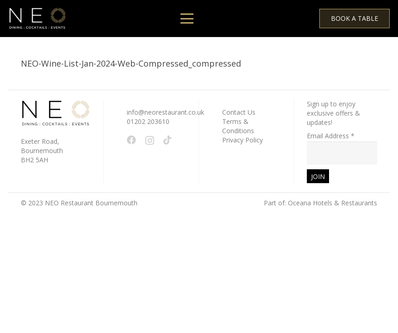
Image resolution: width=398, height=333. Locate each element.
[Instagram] (149, 141)
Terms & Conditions (238, 126)
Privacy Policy (242, 140)
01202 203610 (148, 121)
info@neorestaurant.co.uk (165, 112)
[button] (187, 18)
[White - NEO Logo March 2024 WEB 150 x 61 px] (37, 19)
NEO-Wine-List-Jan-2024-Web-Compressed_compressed (131, 63)
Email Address (330, 135)
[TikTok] (167, 140)
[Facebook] (131, 140)
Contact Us (238, 112)
